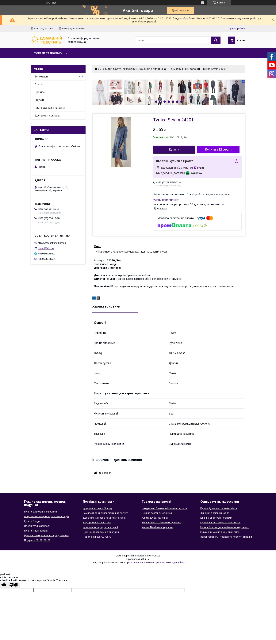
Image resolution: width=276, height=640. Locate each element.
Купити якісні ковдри (36, 530)
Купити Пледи (32, 521)
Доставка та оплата (47, 115)
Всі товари (41, 76)
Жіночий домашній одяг (214, 513)
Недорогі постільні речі (97, 522)
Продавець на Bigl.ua (138, 559)
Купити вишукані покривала (40, 511)
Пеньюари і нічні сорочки (184, 68)
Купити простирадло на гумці (100, 527)
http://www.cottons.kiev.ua (52, 242)
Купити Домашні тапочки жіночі (218, 508)
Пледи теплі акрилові (37, 525)
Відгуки (39, 99)
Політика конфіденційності (171, 562)
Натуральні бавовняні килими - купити (164, 508)
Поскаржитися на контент (141, 562)
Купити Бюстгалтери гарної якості (220, 522)
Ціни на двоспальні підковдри (101, 532)
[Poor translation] (14, 585)
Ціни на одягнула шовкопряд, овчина (46, 535)
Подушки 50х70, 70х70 (37, 540)
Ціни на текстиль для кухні (157, 513)
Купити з (218, 149)
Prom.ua (155, 555)
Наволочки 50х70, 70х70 (97, 536)
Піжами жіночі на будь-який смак (220, 532)
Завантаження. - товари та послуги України (226, 536)
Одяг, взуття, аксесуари (120, 68)
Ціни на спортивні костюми (216, 517)
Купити (174, 149)
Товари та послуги (48, 53)
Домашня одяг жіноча (152, 68)
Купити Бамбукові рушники (157, 527)
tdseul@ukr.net (46, 248)
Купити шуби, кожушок (155, 517)
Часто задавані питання (50, 107)
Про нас (40, 92)
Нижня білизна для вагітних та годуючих (224, 527)
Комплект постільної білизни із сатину (105, 513)
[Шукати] (215, 40)
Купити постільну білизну (97, 508)
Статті (39, 84)
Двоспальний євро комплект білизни (104, 517)
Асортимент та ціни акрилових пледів (46, 516)
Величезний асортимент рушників (161, 522)
